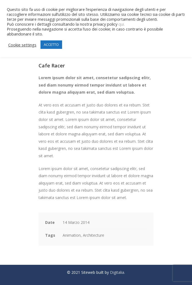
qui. (121, 24)
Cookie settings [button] (22, 44)
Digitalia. (117, 272)
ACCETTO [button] (51, 44)
